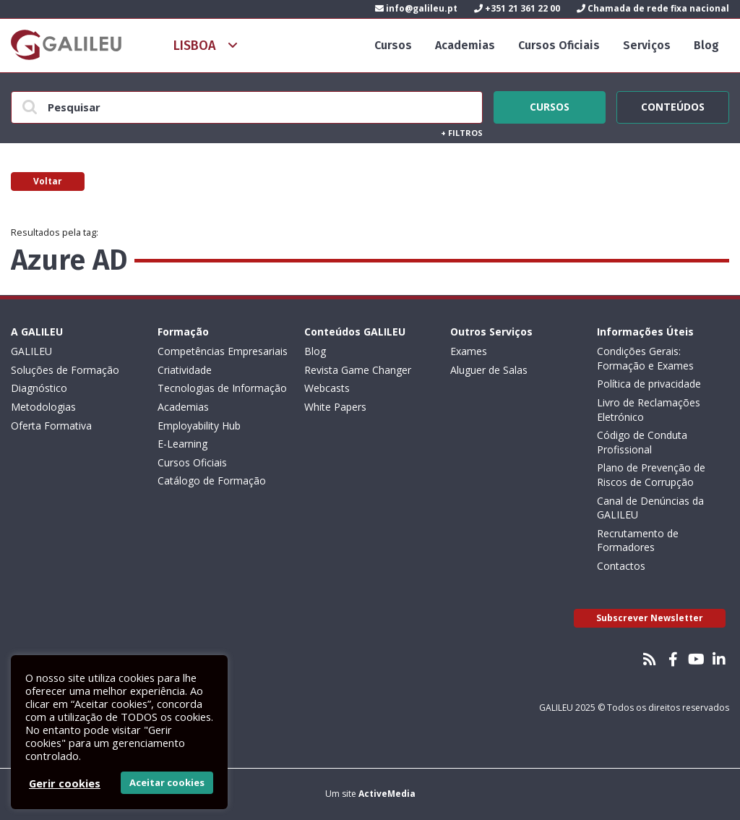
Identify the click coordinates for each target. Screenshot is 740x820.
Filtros (462, 132)
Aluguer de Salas (489, 370)
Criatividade (185, 370)
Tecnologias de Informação (222, 388)
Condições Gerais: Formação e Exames (645, 358)
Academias (465, 45)
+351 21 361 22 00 (517, 8)
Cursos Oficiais (559, 45)
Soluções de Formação (65, 370)
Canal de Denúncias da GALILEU (650, 508)
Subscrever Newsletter (649, 618)
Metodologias (43, 407)
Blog (706, 45)
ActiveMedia (387, 793)
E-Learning (182, 443)
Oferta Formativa (51, 425)
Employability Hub (199, 425)
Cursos (393, 45)
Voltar (47, 181)
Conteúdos (672, 104)
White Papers (335, 407)
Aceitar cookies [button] (167, 782)
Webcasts (327, 388)
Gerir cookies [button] (64, 783)
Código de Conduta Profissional (642, 442)
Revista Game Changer (357, 370)
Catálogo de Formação (212, 480)
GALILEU (31, 351)
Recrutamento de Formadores (638, 540)
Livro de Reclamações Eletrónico (648, 410)
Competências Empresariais (223, 351)
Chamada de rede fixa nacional (653, 8)
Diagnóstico (39, 388)
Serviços (647, 45)
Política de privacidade (649, 383)
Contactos (621, 566)
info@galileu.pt (416, 8)
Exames (468, 351)
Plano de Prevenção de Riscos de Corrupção (651, 475)
